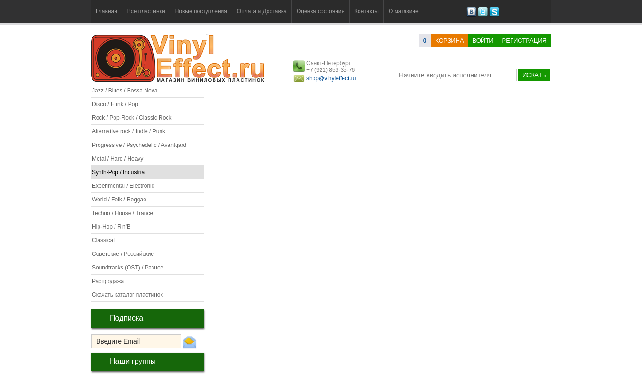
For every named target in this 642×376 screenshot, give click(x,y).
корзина (449, 40)
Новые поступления (201, 11)
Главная (106, 11)
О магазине (404, 11)
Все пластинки (146, 11)
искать (534, 74)
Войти (483, 40)
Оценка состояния (320, 11)
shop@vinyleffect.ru (331, 78)
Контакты (366, 11)
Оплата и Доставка (262, 11)
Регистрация (524, 40)
